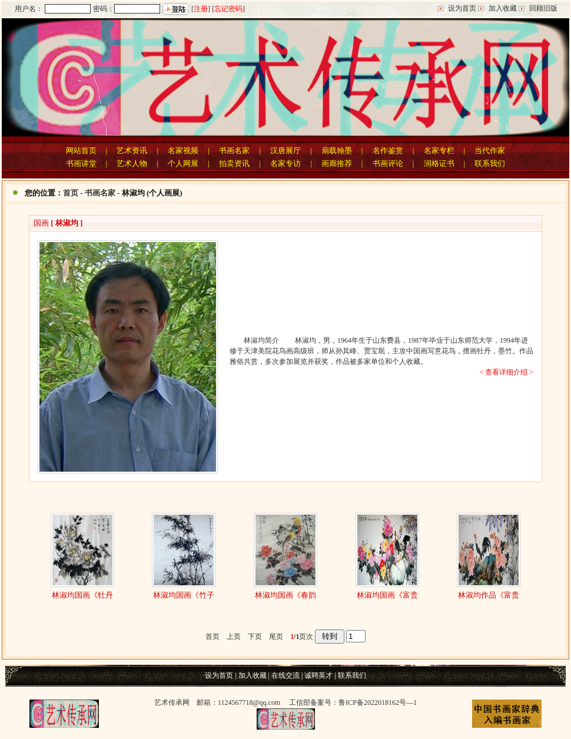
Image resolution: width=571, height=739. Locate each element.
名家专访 (285, 163)
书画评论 (388, 163)
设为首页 (462, 8)
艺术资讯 (132, 150)
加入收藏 (503, 8)
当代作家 (489, 150)
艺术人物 (132, 163)
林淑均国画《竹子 (183, 595)
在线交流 (285, 675)
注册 (201, 9)
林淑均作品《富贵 (488, 595)
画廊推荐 (336, 163)
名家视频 (183, 150)
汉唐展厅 (285, 150)
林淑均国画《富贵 (387, 595)
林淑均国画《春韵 (285, 595)
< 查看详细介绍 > (506, 372)
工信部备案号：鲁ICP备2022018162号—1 (353, 702)
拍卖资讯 (234, 163)
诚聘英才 (318, 675)
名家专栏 (439, 150)
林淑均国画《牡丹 (82, 595)
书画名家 (234, 150)
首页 (70, 192)
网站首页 (81, 150)
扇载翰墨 (336, 150)
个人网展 (183, 163)
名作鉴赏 (388, 150)
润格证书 (439, 163)
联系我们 (489, 163)
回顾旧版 (543, 8)
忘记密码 (228, 9)
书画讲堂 (81, 163)
